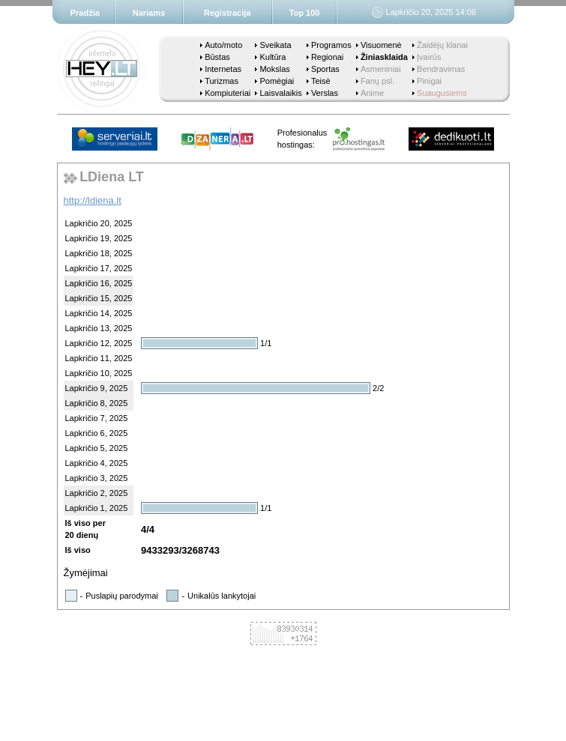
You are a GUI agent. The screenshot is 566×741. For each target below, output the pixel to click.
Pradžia (85, 12)
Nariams (149, 12)
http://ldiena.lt (92, 200)
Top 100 (304, 12)
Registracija (227, 12)
